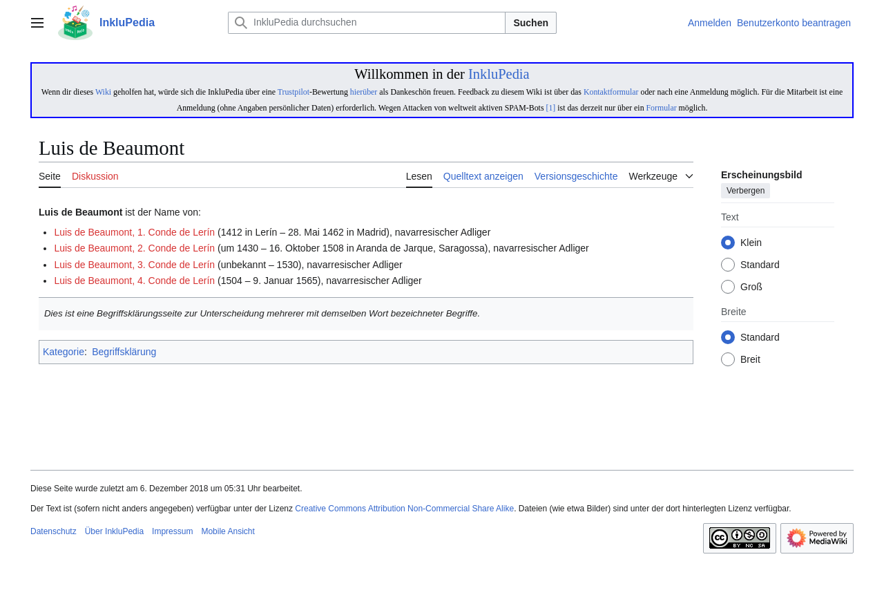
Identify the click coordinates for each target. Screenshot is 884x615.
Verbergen (746, 191)
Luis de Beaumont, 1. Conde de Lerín (134, 232)
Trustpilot (293, 92)
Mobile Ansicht (227, 531)
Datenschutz (53, 531)
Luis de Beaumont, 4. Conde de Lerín (134, 280)
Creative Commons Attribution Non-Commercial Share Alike (404, 508)
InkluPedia (499, 74)
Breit (750, 360)
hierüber (363, 92)
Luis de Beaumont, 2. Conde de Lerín (134, 248)
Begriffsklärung (124, 351)
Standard (760, 265)
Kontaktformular (611, 92)
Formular (661, 108)
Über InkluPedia (114, 531)
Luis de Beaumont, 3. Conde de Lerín (134, 264)
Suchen (530, 22)
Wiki (103, 92)
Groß (751, 287)
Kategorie (63, 351)
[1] (550, 108)
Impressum (172, 531)
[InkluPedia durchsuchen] (367, 23)
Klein (751, 243)
